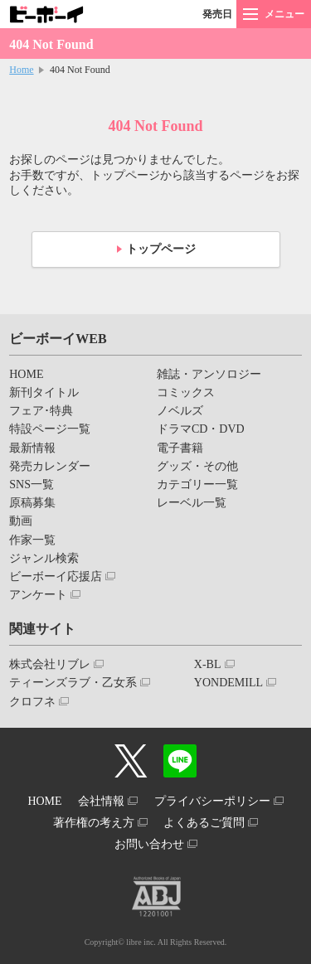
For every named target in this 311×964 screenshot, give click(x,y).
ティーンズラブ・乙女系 (73, 682)
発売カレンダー (49, 466)
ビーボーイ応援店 (55, 576)
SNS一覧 (31, 484)
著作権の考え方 (93, 822)
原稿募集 (32, 503)
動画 (20, 521)
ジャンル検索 (44, 558)
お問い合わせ (149, 844)
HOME (26, 374)
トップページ (161, 249)
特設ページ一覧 (49, 429)
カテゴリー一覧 (197, 484)
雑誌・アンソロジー (209, 374)
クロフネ (32, 701)
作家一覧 (32, 540)
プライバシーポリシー (212, 801)
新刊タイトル (44, 392)
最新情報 (32, 448)
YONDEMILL (228, 682)
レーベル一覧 (191, 503)
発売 (217, 14)
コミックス (186, 392)
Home (21, 69)
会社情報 (101, 801)
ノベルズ (180, 410)
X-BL (207, 664)
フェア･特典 (41, 410)
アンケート (38, 595)
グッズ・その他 (197, 466)
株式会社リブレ (49, 664)
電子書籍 (180, 448)
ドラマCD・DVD (201, 429)
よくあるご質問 (204, 822)
